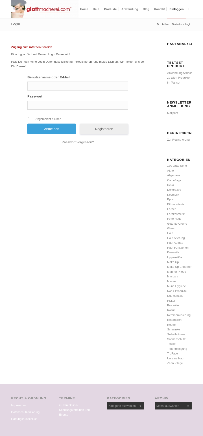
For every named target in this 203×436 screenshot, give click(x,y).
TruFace (172, 353)
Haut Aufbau (175, 242)
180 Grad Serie (177, 165)
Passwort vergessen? (78, 142)
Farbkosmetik (176, 214)
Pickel (171, 300)
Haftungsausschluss (24, 419)
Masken (172, 281)
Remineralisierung (179, 315)
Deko (170, 185)
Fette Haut (174, 218)
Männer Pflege (176, 271)
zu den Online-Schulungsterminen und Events (74, 409)
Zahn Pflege (175, 363)
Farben (171, 209)
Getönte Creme (177, 223)
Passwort (34, 96)
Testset (171, 343)
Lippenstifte (174, 257)
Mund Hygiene (176, 286)
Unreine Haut (175, 358)
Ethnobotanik (175, 204)
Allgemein (173, 175)
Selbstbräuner (176, 334)
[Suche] (189, 9)
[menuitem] (84, 9)
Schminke (173, 329)
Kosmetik (173, 252)
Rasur (171, 310)
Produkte (173, 305)
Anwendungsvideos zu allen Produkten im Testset (179, 77)
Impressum (18, 405)
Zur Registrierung (178, 139)
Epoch (171, 199)
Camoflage (174, 180)
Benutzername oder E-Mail (48, 77)
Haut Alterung (176, 238)
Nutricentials (175, 295)
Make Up (173, 262)
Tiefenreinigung (177, 348)
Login (15, 24)
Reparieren (174, 319)
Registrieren (104, 129)
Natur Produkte (177, 291)
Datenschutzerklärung (25, 412)
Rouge (171, 324)
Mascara (172, 276)
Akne (170, 170)
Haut (170, 233)
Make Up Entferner (179, 266)
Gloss (171, 228)
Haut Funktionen (177, 247)
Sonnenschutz (176, 339)
